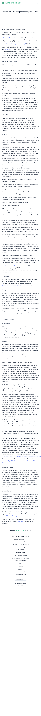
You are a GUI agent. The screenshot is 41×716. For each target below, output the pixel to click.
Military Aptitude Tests (9, 38)
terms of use (8, 49)
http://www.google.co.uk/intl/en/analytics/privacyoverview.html (21, 457)
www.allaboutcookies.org (9, 516)
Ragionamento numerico (20, 539)
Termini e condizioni (20, 574)
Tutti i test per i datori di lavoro (20, 558)
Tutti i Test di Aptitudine (20, 555)
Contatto (20, 566)
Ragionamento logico (20, 547)
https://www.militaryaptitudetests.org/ (14, 44)
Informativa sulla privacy (20, 571)
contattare (21, 521)
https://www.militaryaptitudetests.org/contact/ (16, 286)
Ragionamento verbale (21, 542)
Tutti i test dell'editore (20, 560)
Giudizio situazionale (20, 549)
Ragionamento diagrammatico (20, 544)
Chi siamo (20, 569)
